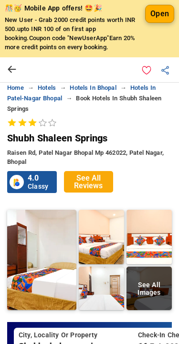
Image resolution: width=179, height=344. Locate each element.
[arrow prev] (12, 69)
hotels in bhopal (93, 87)
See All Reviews (88, 181)
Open (159, 13)
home (15, 87)
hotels (47, 87)
